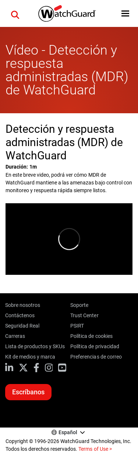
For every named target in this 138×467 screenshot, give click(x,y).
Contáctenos (20, 315)
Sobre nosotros (22, 305)
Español (68, 432)
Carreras (15, 336)
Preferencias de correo (95, 357)
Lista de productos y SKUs (35, 346)
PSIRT (77, 326)
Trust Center (84, 315)
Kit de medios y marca (30, 357)
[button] (15, 13)
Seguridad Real (22, 326)
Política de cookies (91, 336)
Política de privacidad (94, 346)
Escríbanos (28, 392)
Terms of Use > (95, 449)
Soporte (79, 305)
